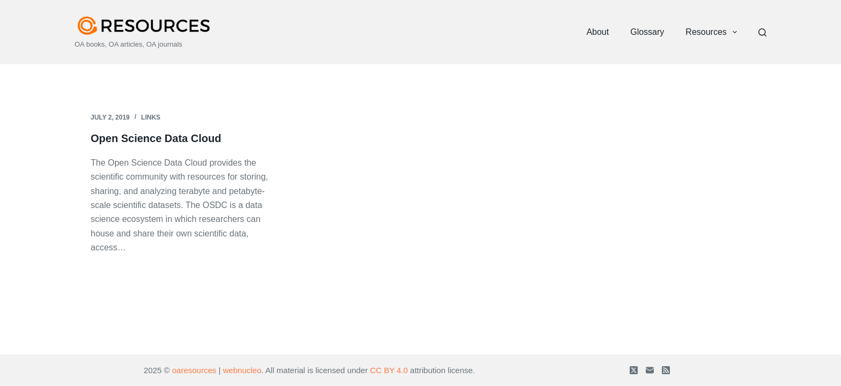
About (597, 31)
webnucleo (242, 370)
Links (150, 117)
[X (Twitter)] (634, 370)
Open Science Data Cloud (156, 138)
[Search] (762, 32)
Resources (713, 32)
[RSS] (666, 370)
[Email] (650, 370)
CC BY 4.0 (389, 370)
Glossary (647, 31)
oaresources (194, 370)
